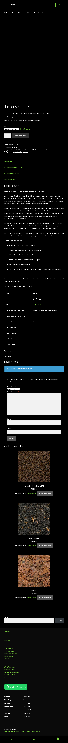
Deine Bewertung (13, 387)
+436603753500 (9, 670)
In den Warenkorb (20, 136)
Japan (15, 152)
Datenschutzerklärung (11, 732)
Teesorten (28, 150)
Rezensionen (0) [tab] (9, 179)
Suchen (6, 617)
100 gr (39, 305)
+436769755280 (9, 651)
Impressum (8, 640)
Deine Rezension (13, 392)
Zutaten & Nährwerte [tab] (11, 173)
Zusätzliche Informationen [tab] (13, 167)
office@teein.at (9, 648)
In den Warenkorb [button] (45, 493)
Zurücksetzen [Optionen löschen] (26, 129)
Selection (29, 13)
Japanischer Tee (43, 150)
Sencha (19, 152)
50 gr (34, 305)
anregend (25, 152)
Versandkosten (18, 117)
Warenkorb (52, 738)
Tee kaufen (13, 13)
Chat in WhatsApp (18, 687)
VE (5, 126)
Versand (7, 632)
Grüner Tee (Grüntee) (17, 150)
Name (9, 419)
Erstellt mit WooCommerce (30, 732)
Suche (34, 739)
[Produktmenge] (7, 135)
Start (6, 13)
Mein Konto (11, 739)
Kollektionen (21, 13)
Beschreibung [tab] (8, 162)
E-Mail (9, 428)
